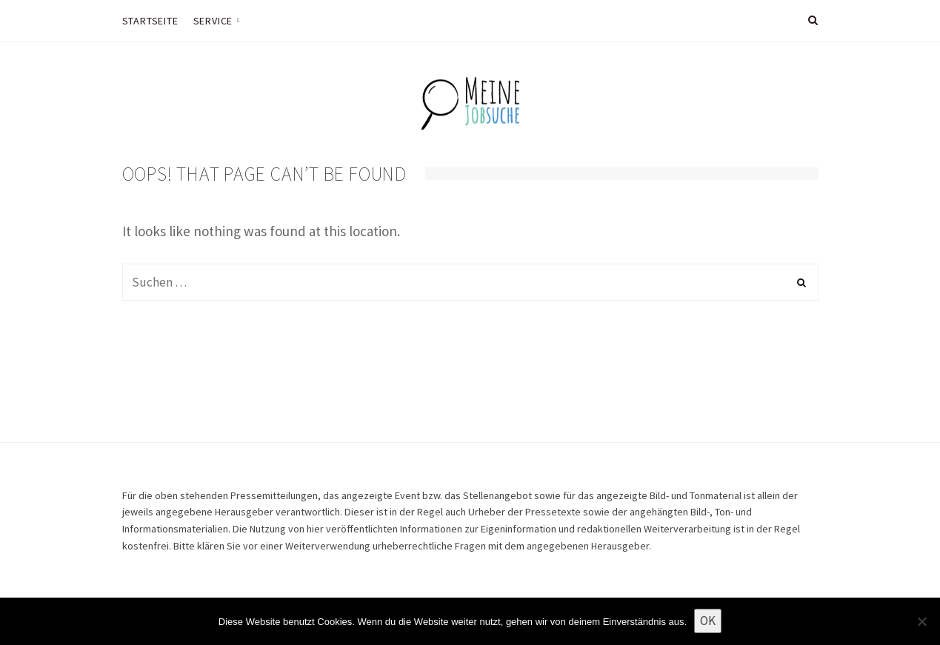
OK (708, 620)
